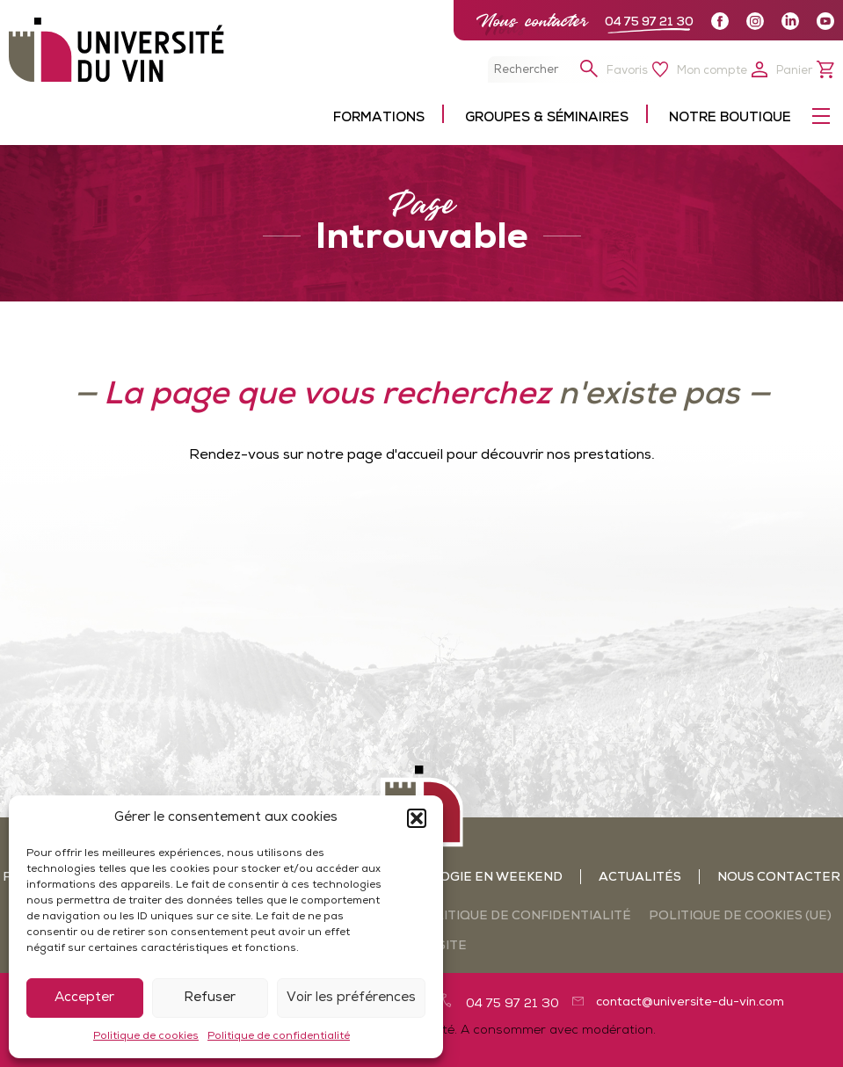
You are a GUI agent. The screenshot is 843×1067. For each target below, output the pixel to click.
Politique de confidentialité (278, 1036)
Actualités (640, 877)
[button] (416, 818)
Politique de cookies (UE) (740, 916)
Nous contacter (531, 21)
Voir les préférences (351, 998)
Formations (379, 118)
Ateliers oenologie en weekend (443, 877)
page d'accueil (395, 455)
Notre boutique (730, 118)
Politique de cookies (146, 1036)
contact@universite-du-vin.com (690, 1002)
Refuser (210, 998)
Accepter (84, 998)
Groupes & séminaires (547, 118)
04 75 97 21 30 (649, 22)
